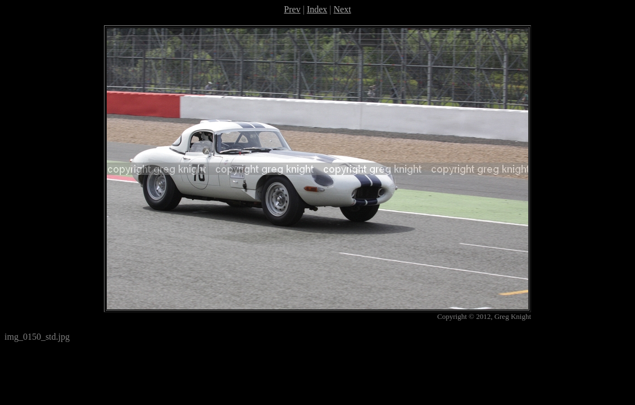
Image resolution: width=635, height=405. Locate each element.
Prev (292, 9)
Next (342, 9)
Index (317, 9)
